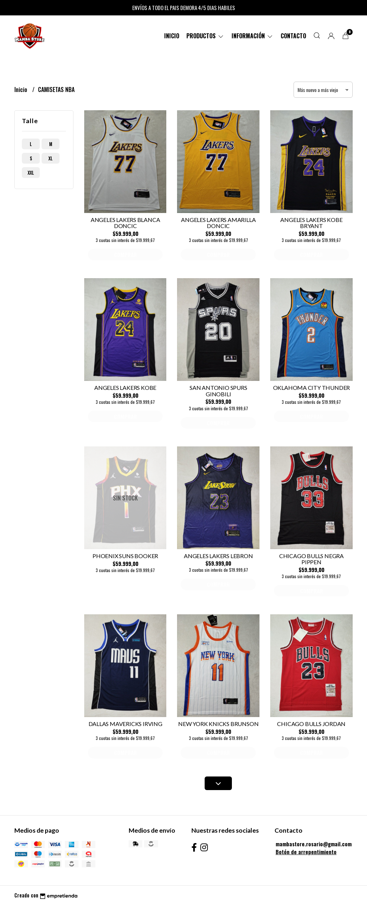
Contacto (293, 36)
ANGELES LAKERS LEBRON (218, 555)
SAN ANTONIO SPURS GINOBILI (218, 390)
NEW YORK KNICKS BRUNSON (218, 723)
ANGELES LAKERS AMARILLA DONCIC (218, 222)
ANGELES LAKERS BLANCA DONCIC (125, 222)
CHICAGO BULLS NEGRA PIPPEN (311, 559)
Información (252, 36)
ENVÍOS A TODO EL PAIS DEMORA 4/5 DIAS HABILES (183, 7)
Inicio (171, 36)
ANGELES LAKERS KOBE (125, 387)
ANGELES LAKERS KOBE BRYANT (311, 222)
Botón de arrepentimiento (306, 852)
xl (50, 158)
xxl (31, 172)
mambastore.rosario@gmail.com (314, 844)
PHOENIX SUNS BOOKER (125, 555)
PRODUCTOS (205, 36)
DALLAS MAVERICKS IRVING (125, 723)
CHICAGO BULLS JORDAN (311, 723)
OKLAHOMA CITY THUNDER (311, 387)
